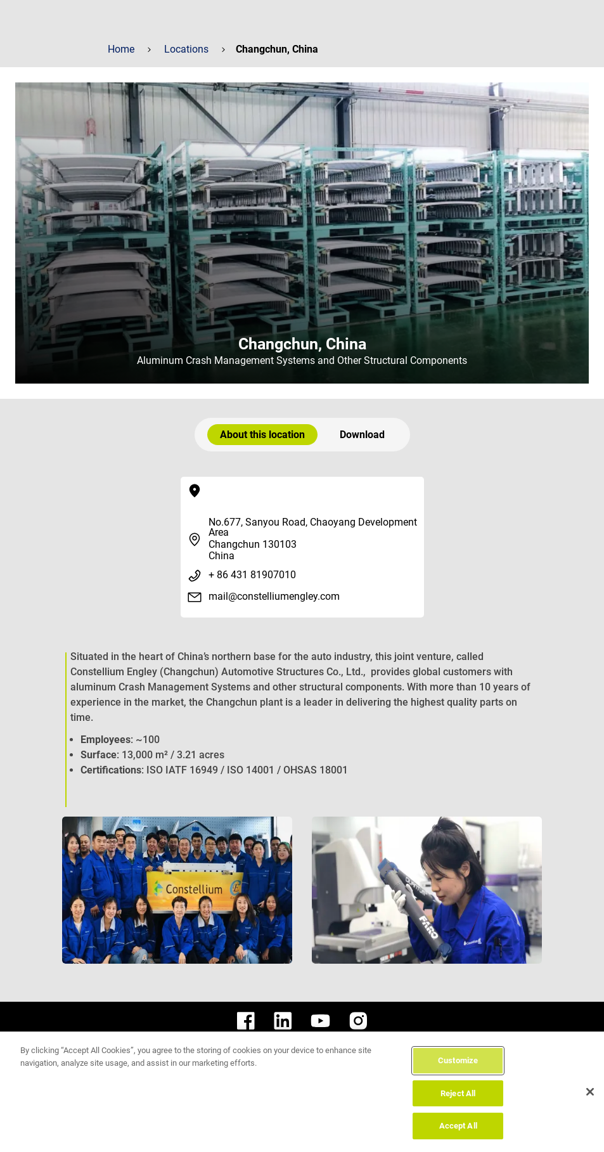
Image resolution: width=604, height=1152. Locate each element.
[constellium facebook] (246, 1021)
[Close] (590, 1092)
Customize (458, 1060)
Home (121, 49)
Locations (186, 49)
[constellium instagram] (358, 1021)
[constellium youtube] (320, 1020)
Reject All (457, 1093)
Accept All (458, 1125)
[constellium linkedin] (283, 1021)
